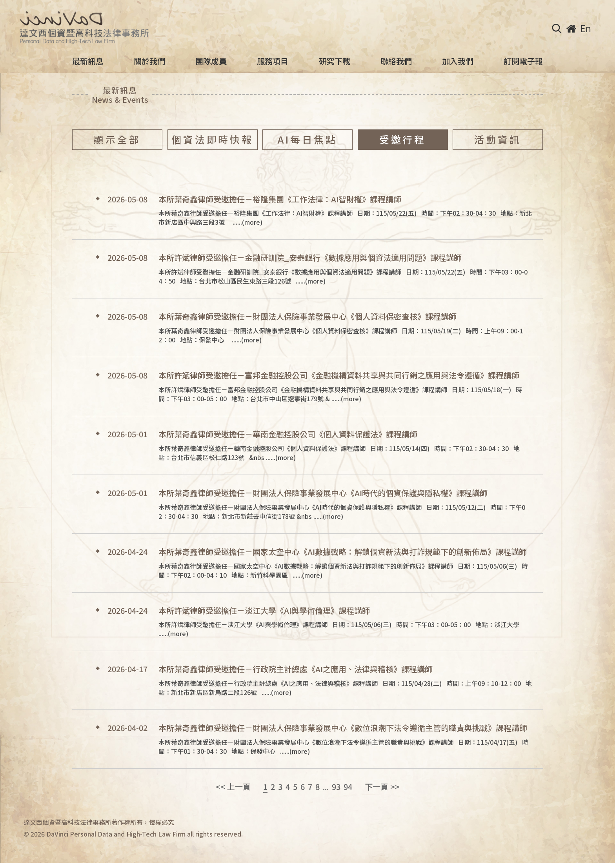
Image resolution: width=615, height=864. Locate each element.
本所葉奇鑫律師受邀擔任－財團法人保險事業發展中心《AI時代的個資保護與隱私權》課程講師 (323, 492)
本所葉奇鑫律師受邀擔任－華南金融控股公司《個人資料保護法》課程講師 (287, 434)
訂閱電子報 (523, 61)
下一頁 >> (382, 786)
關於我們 (149, 61)
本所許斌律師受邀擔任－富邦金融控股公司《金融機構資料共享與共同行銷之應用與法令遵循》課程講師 (338, 375)
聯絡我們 (396, 61)
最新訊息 (88, 61)
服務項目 (272, 61)
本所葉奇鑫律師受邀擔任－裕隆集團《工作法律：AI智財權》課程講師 (279, 199)
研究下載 (334, 61)
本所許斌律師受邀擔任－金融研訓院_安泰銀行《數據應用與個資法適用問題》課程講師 (310, 257)
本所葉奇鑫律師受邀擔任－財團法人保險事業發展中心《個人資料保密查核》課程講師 (307, 316)
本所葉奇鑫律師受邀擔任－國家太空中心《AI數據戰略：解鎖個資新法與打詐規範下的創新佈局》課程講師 (342, 551)
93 (336, 786)
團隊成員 (211, 61)
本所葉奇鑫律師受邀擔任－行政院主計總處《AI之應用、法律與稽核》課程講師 (295, 669)
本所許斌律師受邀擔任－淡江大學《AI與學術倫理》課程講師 (264, 610)
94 (348, 786)
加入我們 (457, 61)
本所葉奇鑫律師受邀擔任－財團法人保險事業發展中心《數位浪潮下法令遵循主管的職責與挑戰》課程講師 (342, 727)
